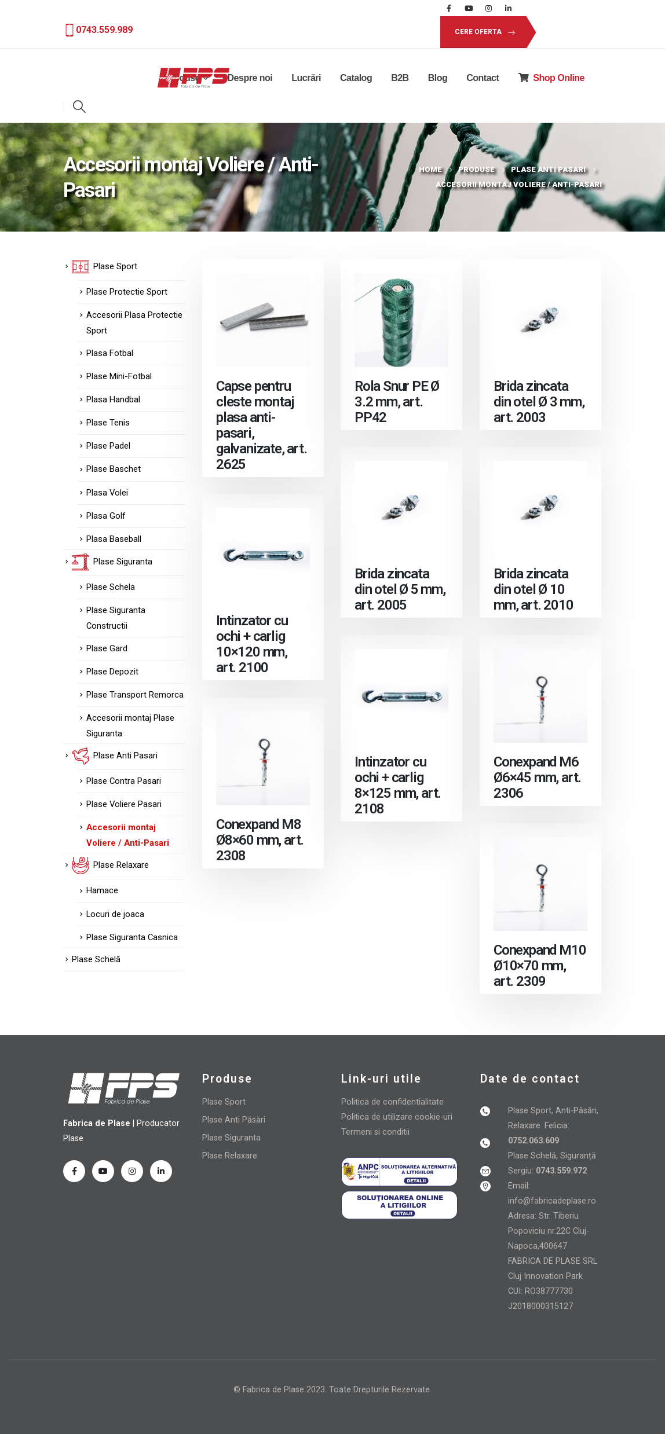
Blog (438, 78)
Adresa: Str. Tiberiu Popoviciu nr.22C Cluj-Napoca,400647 (548, 1231)
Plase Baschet (113, 469)
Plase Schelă (96, 959)
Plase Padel (108, 446)
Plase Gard (106, 648)
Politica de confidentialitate (392, 1102)
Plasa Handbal (113, 399)
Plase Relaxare (229, 1156)
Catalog (356, 78)
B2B (400, 78)
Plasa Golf (106, 516)
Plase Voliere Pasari (124, 804)
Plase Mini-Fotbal (119, 376)
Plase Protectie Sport (126, 292)
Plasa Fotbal (109, 353)
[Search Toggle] (79, 106)
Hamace (102, 890)
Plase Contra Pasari (123, 781)
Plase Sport (224, 1102)
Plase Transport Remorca (135, 695)
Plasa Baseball (113, 539)
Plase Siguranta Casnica (132, 937)
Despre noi (250, 78)
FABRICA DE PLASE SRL (552, 1261)
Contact (482, 78)
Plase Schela (110, 587)
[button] (482, 32)
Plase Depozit (112, 671)
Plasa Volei (107, 492)
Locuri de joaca (115, 914)
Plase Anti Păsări (233, 1120)
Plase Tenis (108, 422)
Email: (519, 1186)
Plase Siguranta (231, 1138)
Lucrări (306, 78)
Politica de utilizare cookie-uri (396, 1117)
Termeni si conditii (375, 1132)
